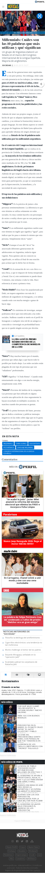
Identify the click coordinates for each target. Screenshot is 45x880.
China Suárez (21, 443)
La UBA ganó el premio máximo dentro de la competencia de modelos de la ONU (26, 343)
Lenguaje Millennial (25, 447)
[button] (41, 84)
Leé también (19, 336)
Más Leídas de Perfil (12, 762)
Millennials (8, 443)
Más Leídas (7, 702)
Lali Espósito (35, 443)
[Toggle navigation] (4, 6)
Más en (23, 467)
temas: (5, 441)
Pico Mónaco (8, 447)
